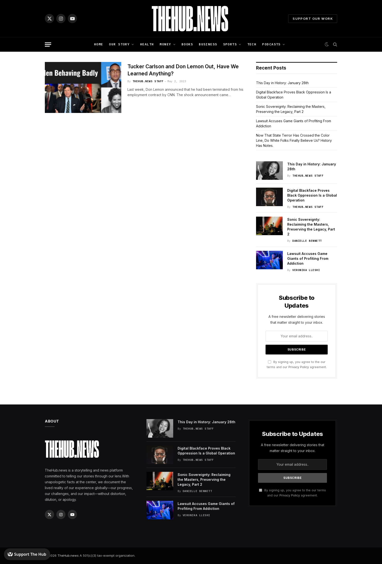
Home (98, 44)
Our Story (119, 44)
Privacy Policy (298, 367)
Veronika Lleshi (306, 270)
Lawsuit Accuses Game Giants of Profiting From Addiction (307, 258)
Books (187, 44)
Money (165, 44)
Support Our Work (313, 18)
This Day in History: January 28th (282, 83)
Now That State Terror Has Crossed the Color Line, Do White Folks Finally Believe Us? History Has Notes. (294, 140)
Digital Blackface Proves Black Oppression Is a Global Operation (312, 195)
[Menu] (48, 44)
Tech (252, 44)
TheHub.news (68, 555)
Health (147, 44)
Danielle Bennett (307, 240)
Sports (230, 44)
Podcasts (271, 44)
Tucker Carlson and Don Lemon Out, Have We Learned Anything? (183, 70)
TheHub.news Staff (148, 81)
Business (208, 44)
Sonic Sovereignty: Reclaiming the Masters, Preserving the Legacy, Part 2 (311, 226)
